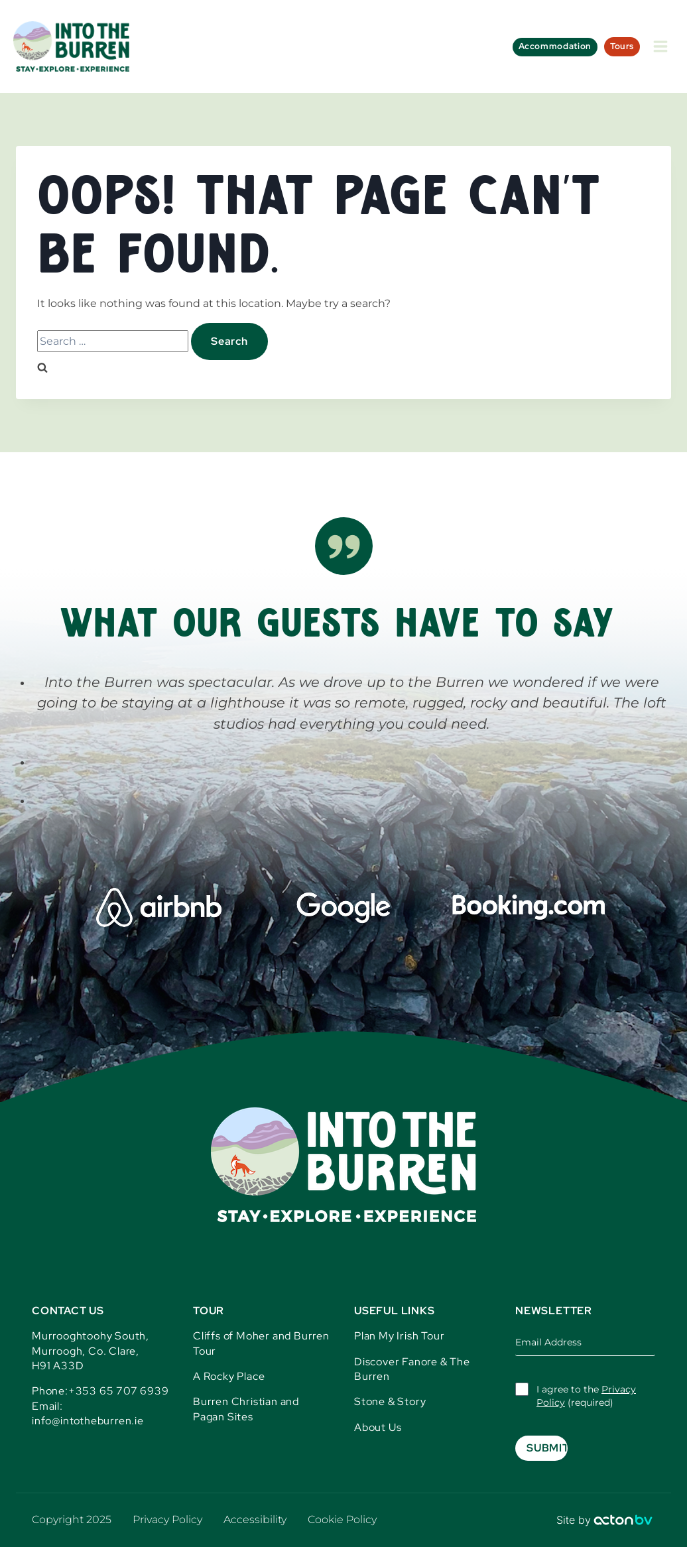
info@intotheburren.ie (88, 1421)
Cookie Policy (342, 1519)
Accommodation (555, 46)
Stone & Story (390, 1401)
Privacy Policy (167, 1519)
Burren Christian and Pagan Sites (246, 1408)
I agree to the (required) (586, 1395)
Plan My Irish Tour (399, 1336)
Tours (622, 46)
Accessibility (254, 1519)
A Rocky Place (229, 1376)
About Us (377, 1427)
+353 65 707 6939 (118, 1391)
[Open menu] (660, 46)
